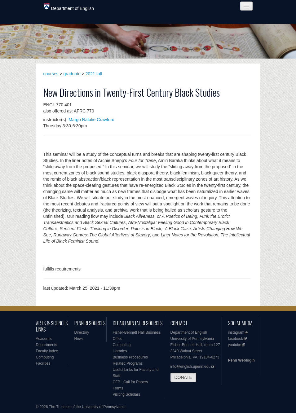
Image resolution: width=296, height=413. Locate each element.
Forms (118, 388)
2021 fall (94, 73)
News (79, 338)
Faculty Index (47, 351)
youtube (234, 345)
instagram (236, 332)
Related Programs (128, 363)
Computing (45, 357)
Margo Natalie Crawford (91, 119)
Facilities (43, 363)
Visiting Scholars (126, 394)
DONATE (183, 377)
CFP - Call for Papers (130, 382)
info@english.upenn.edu (190, 366)
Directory (81, 332)
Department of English (69, 7)
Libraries (120, 351)
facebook (235, 338)
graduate (72, 73)
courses (51, 73)
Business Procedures (130, 357)
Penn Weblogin (241, 360)
